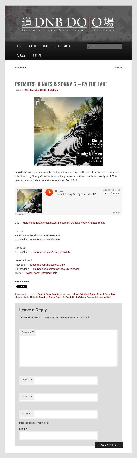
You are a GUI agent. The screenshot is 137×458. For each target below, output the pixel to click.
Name (27, 379)
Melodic (34, 297)
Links (46, 46)
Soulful (69, 297)
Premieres (57, 294)
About (32, 46)
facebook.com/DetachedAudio (47, 264)
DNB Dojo (53, 90)
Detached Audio (87, 294)
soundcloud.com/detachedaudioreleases (56, 268)
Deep (75, 294)
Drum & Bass (44, 294)
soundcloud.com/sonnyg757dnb (51, 251)
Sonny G (60, 297)
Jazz (113, 294)
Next (118, 67)
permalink (105, 297)
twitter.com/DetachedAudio (41, 272)
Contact (38, 55)
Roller (52, 297)
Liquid (26, 297)
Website (26, 413)
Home (19, 46)
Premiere (43, 297)
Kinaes (18, 297)
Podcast (21, 55)
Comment (28, 332)
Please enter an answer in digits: (34, 423)
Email (27, 396)
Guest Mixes (63, 46)
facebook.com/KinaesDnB (45, 235)
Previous (20, 67)
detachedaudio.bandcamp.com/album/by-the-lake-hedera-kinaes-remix (64, 222)
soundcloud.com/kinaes (46, 239)
